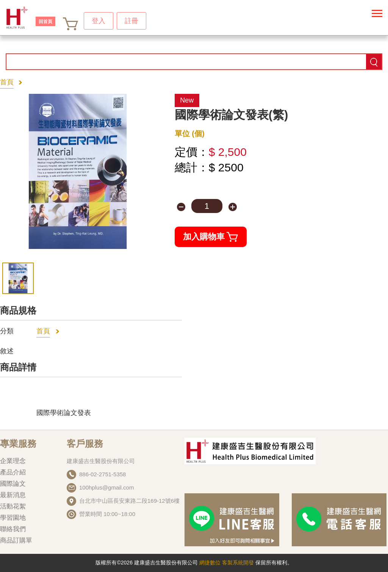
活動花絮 (13, 506)
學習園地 (13, 517)
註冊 (131, 21)
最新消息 (13, 495)
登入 (98, 21)
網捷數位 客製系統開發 (227, 563)
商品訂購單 (16, 540)
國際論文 (13, 483)
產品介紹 (13, 472)
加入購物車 (210, 237)
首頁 (7, 82)
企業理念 (13, 461)
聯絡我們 (13, 529)
